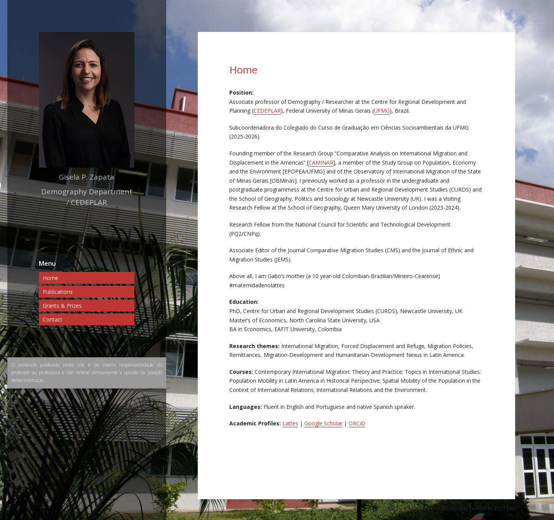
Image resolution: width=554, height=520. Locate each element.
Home (50, 278)
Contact (52, 319)
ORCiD (357, 423)
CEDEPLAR (267, 110)
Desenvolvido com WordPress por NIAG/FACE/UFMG (448, 508)
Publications (58, 291)
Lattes (290, 423)
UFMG (382, 110)
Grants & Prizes (62, 305)
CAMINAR (321, 162)
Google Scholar (323, 423)
